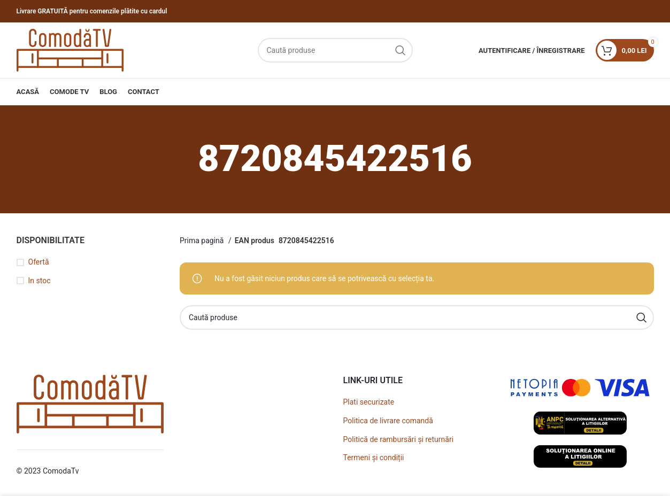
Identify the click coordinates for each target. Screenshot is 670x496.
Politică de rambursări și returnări (398, 439)
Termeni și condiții (373, 457)
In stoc (39, 280)
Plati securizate (369, 402)
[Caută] (335, 50)
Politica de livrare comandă (388, 420)
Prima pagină (203, 240)
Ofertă (38, 262)
